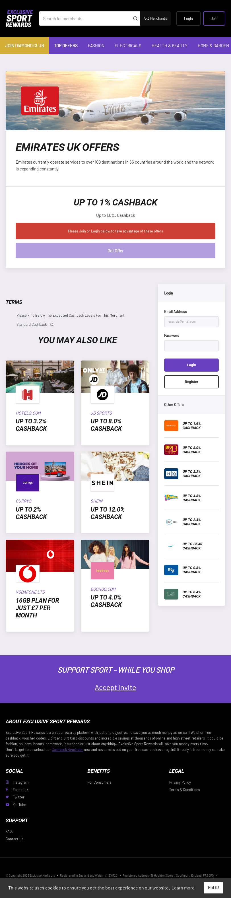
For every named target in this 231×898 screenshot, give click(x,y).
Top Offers (66, 45)
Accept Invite (115, 687)
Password (171, 335)
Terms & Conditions (184, 789)
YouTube (16, 804)
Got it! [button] (213, 887)
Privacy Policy (180, 782)
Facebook (17, 789)
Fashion (96, 45)
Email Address (175, 311)
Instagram (17, 782)
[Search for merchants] (84, 18)
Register (191, 382)
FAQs (9, 831)
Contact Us (14, 839)
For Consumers (99, 782)
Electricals (128, 45)
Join (214, 18)
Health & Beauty (169, 45)
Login (188, 18)
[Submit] (135, 18)
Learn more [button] (183, 887)
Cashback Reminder (67, 749)
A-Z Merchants (155, 18)
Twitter (15, 797)
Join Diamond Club (24, 45)
